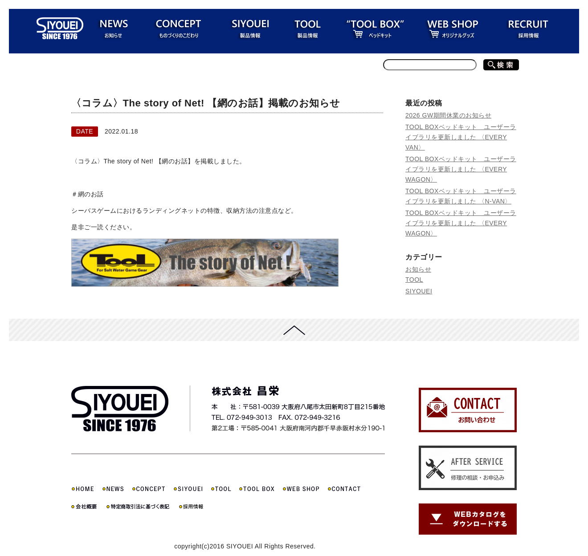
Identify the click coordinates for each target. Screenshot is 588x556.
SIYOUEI (418, 291)
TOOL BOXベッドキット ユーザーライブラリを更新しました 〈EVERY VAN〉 (460, 137)
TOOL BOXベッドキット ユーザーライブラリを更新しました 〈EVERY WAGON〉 (460, 169)
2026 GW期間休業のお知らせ (448, 115)
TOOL (414, 279)
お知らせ (418, 269)
